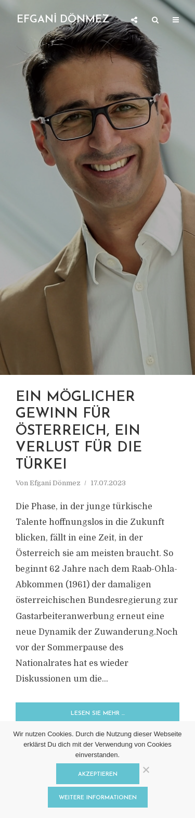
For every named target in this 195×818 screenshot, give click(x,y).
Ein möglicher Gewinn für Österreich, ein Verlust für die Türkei (79, 431)
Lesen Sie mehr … (98, 713)
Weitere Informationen (98, 798)
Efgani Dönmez (55, 483)
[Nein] (145, 769)
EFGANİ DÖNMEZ (63, 20)
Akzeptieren (98, 774)
